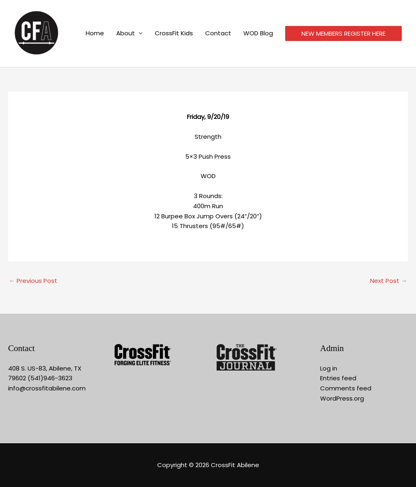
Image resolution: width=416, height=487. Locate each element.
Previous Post (33, 280)
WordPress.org (342, 398)
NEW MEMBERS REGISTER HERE (343, 34)
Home (95, 33)
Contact (218, 33)
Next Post (388, 280)
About (125, 33)
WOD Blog (258, 33)
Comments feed (345, 388)
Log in (328, 368)
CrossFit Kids (174, 33)
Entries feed (338, 378)
